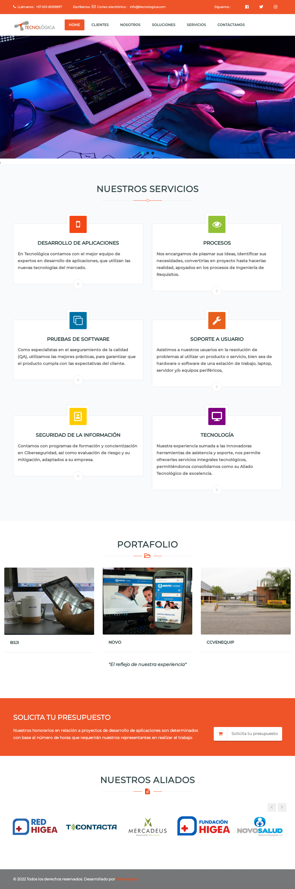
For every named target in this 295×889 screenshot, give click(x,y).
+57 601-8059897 (49, 7)
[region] (147, 97)
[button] (142, 153)
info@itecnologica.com (148, 7)
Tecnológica (127, 879)
